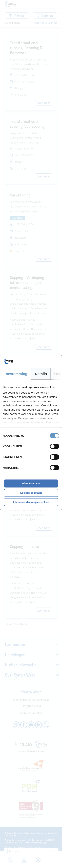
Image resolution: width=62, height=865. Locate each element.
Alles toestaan (31, 483)
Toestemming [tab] (15, 374)
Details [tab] (41, 374)
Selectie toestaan (31, 492)
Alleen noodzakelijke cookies (31, 502)
